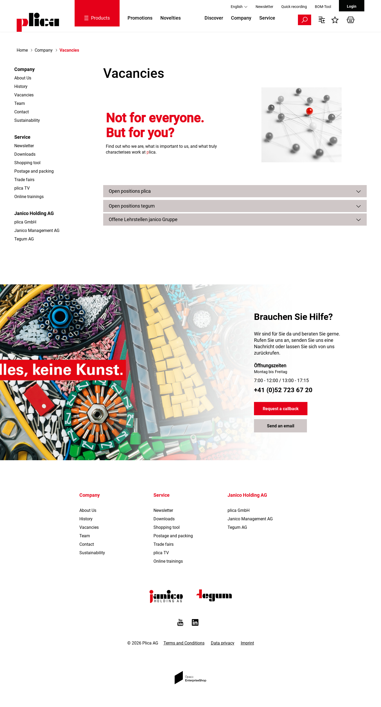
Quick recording (294, 7)
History (21, 86)
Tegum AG (24, 238)
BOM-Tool (323, 7)
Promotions (140, 18)
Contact (21, 111)
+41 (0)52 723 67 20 (283, 390)
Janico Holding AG (34, 213)
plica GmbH (25, 222)
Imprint (247, 643)
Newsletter (264, 7)
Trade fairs (24, 179)
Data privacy (222, 643)
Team (19, 103)
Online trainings (29, 196)
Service (267, 18)
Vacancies (24, 94)
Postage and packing (34, 171)
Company (241, 18)
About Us (22, 77)
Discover (214, 18)
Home (22, 50)
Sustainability (27, 120)
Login (351, 6)
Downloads (24, 154)
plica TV (22, 188)
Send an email (280, 425)
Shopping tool (27, 162)
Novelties (170, 18)
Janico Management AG (37, 230)
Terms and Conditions (184, 643)
